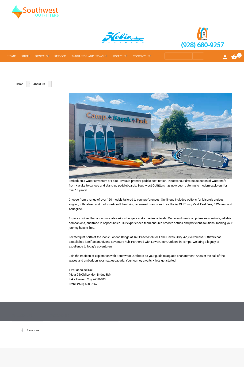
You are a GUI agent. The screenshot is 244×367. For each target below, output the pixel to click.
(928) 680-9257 (202, 45)
